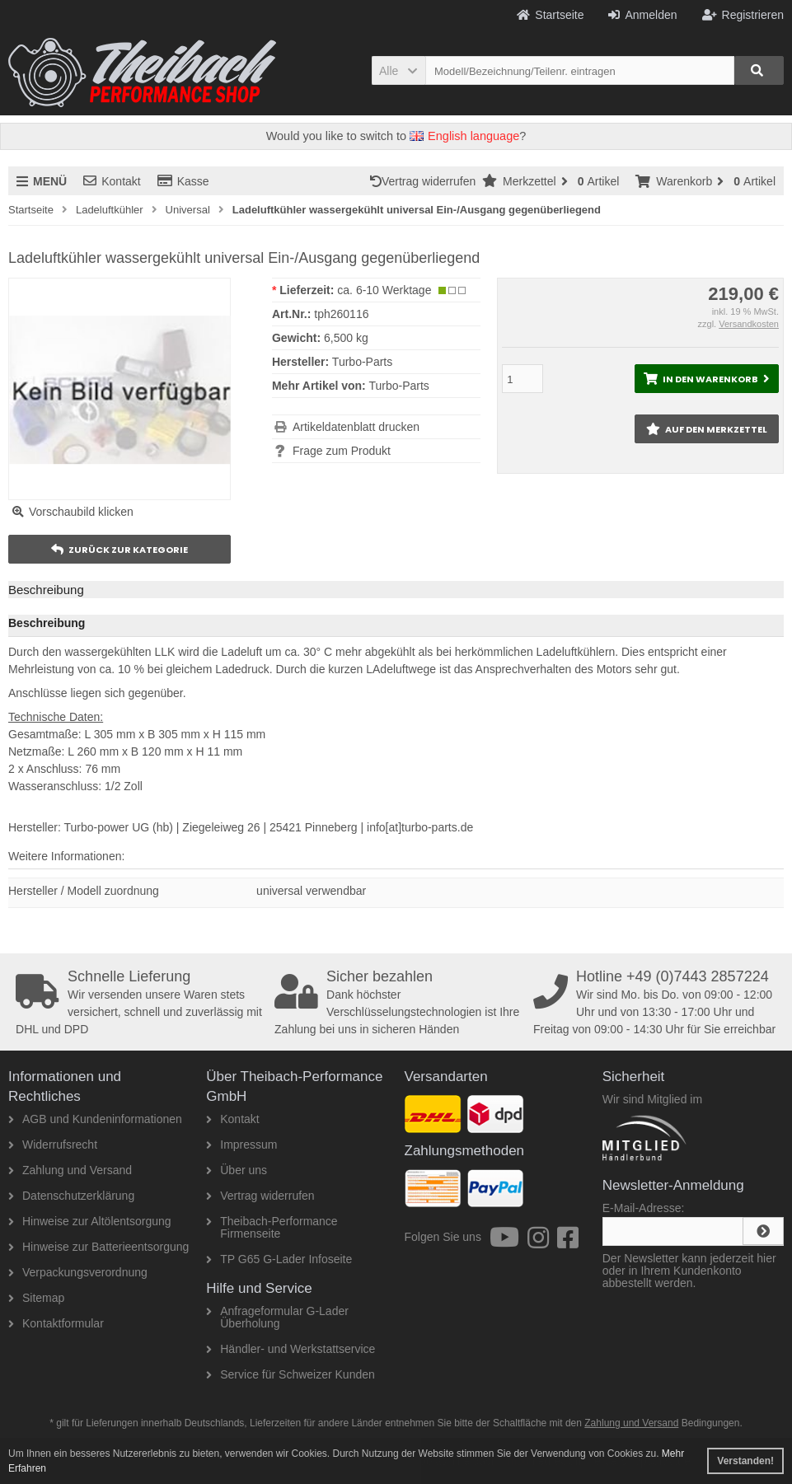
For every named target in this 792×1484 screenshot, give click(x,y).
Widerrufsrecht (52, 1144)
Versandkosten (749, 324)
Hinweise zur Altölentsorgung (89, 1221)
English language (464, 136)
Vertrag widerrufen (426, 181)
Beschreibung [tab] (46, 590)
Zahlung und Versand (70, 1170)
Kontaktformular (56, 1323)
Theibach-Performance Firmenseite (271, 1227)
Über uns (236, 1170)
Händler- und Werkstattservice (290, 1348)
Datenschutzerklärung (71, 1195)
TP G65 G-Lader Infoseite (279, 1259)
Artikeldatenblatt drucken (356, 426)
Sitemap (36, 1297)
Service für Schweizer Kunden (290, 1374)
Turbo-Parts (398, 385)
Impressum (241, 1144)
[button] (398, 70)
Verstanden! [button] (745, 1461)
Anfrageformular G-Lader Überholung (277, 1317)
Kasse (183, 181)
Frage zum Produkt (342, 450)
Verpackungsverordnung (78, 1272)
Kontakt (111, 181)
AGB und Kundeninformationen (95, 1119)
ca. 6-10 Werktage (384, 290)
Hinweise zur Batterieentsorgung (98, 1246)
